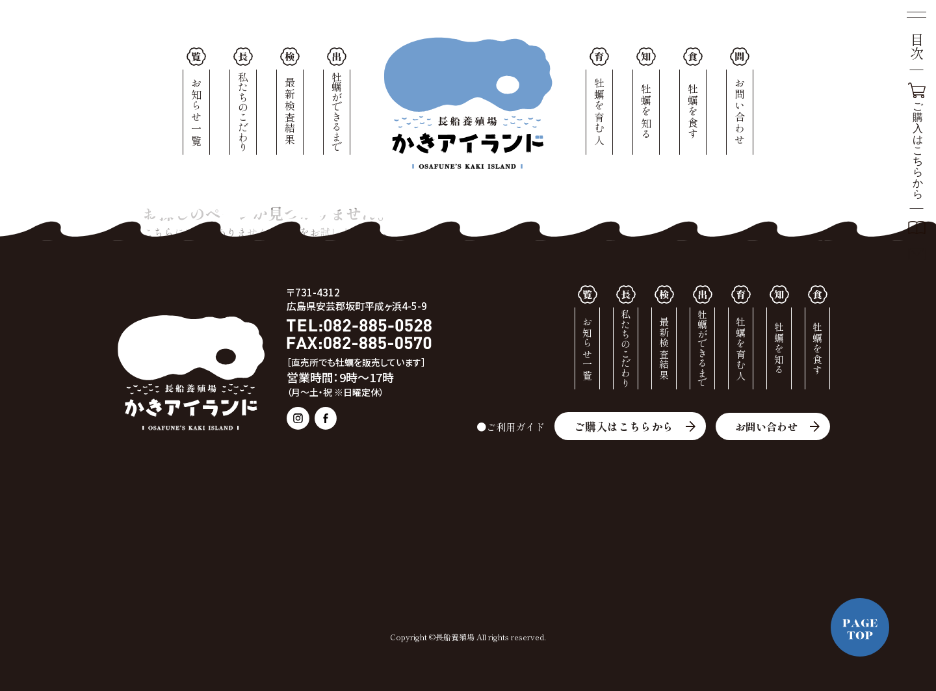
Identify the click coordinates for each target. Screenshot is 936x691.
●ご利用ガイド (504, 426)
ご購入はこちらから (620, 426)
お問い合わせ (764, 426)
